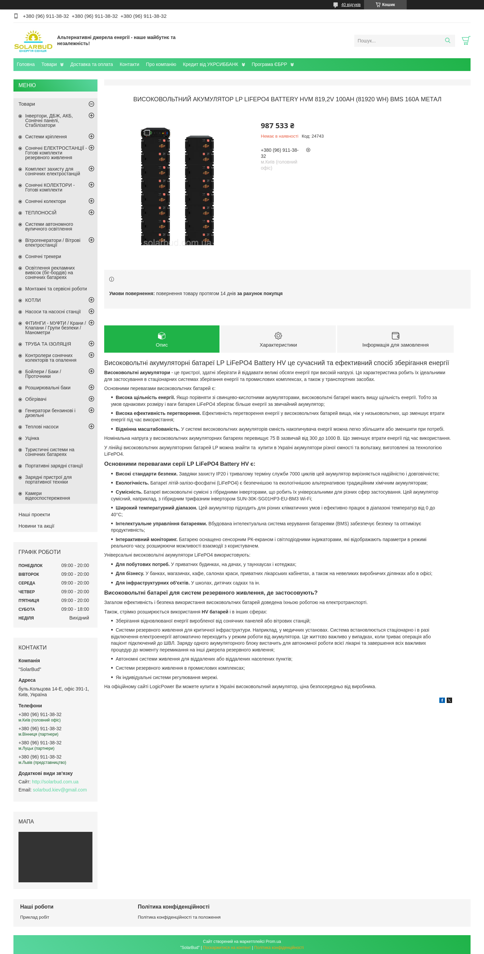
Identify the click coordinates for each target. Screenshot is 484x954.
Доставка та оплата (91, 64)
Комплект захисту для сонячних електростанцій (52, 171)
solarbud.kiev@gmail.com (60, 789)
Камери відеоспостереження (47, 496)
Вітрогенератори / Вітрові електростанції (52, 243)
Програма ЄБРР (269, 64)
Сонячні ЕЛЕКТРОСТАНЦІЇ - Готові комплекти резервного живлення (56, 152)
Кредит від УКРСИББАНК (210, 64)
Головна (26, 64)
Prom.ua (273, 941)
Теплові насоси (41, 426)
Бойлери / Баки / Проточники (43, 374)
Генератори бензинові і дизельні (50, 413)
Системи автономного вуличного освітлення (49, 226)
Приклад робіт (34, 917)
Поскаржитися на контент (227, 947)
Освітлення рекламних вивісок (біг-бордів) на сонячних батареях (50, 272)
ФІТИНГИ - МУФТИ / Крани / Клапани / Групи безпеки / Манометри (55, 327)
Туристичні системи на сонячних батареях (49, 452)
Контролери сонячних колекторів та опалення (50, 358)
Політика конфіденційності (279, 947)
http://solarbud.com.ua (55, 781)
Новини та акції (36, 526)
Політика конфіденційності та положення (179, 917)
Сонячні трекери (43, 256)
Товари (49, 64)
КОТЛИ (33, 300)
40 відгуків (351, 4)
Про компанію (161, 64)
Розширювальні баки (48, 387)
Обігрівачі (35, 399)
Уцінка (32, 438)
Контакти (129, 64)
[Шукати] (447, 41)
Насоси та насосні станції (53, 311)
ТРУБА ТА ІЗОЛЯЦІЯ (48, 344)
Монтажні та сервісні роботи (56, 288)
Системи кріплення (46, 136)
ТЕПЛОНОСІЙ (40, 212)
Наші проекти (34, 514)
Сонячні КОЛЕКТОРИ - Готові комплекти (50, 187)
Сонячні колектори (45, 201)
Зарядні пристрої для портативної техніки (48, 479)
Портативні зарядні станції (54, 465)
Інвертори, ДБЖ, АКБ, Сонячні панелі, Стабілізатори (49, 120)
